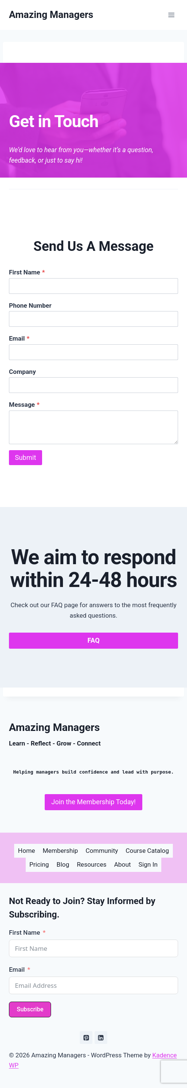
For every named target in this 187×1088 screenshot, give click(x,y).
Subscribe (30, 1009)
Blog (63, 864)
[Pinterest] (86, 1037)
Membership (60, 850)
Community (102, 850)
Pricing (39, 864)
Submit (25, 457)
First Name (27, 272)
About (122, 864)
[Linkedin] (101, 1037)
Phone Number (30, 305)
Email (19, 338)
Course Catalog (147, 850)
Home (26, 850)
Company (22, 371)
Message (24, 404)
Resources (92, 864)
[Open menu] (171, 15)
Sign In (148, 864)
